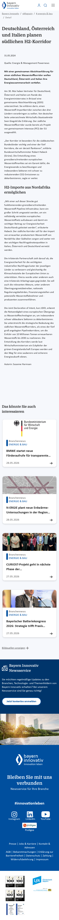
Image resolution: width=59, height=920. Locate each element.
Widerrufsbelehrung (22, 859)
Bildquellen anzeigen (13, 648)
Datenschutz (33, 855)
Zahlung (47, 855)
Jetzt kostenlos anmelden (21, 701)
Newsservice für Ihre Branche (30, 789)
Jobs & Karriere (28, 843)
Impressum (42, 859)
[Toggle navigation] (53, 5)
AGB (8, 852)
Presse (13, 843)
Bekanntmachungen (25, 852)
